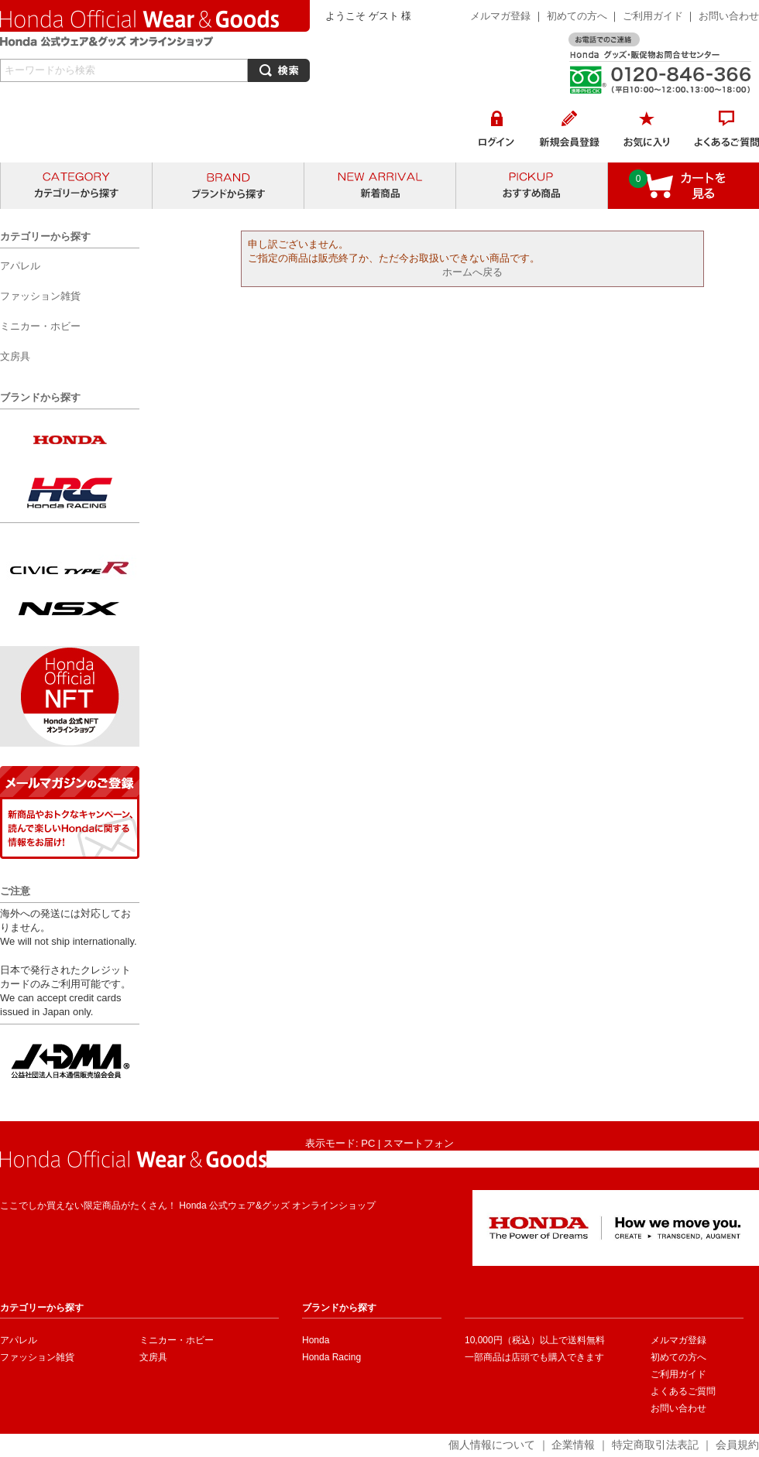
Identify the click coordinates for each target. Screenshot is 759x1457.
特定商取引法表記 (655, 1444)
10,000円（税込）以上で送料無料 (535, 1340)
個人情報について (491, 1444)
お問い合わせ (729, 16)
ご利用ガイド (654, 16)
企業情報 (573, 1444)
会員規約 (737, 1444)
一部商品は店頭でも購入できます (534, 1357)
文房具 (153, 1357)
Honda (315, 1340)
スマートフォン (418, 1143)
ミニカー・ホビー (176, 1340)
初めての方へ (577, 16)
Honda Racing (331, 1357)
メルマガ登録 (500, 16)
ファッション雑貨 (37, 1357)
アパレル (18, 1340)
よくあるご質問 (683, 1391)
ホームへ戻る (472, 272)
